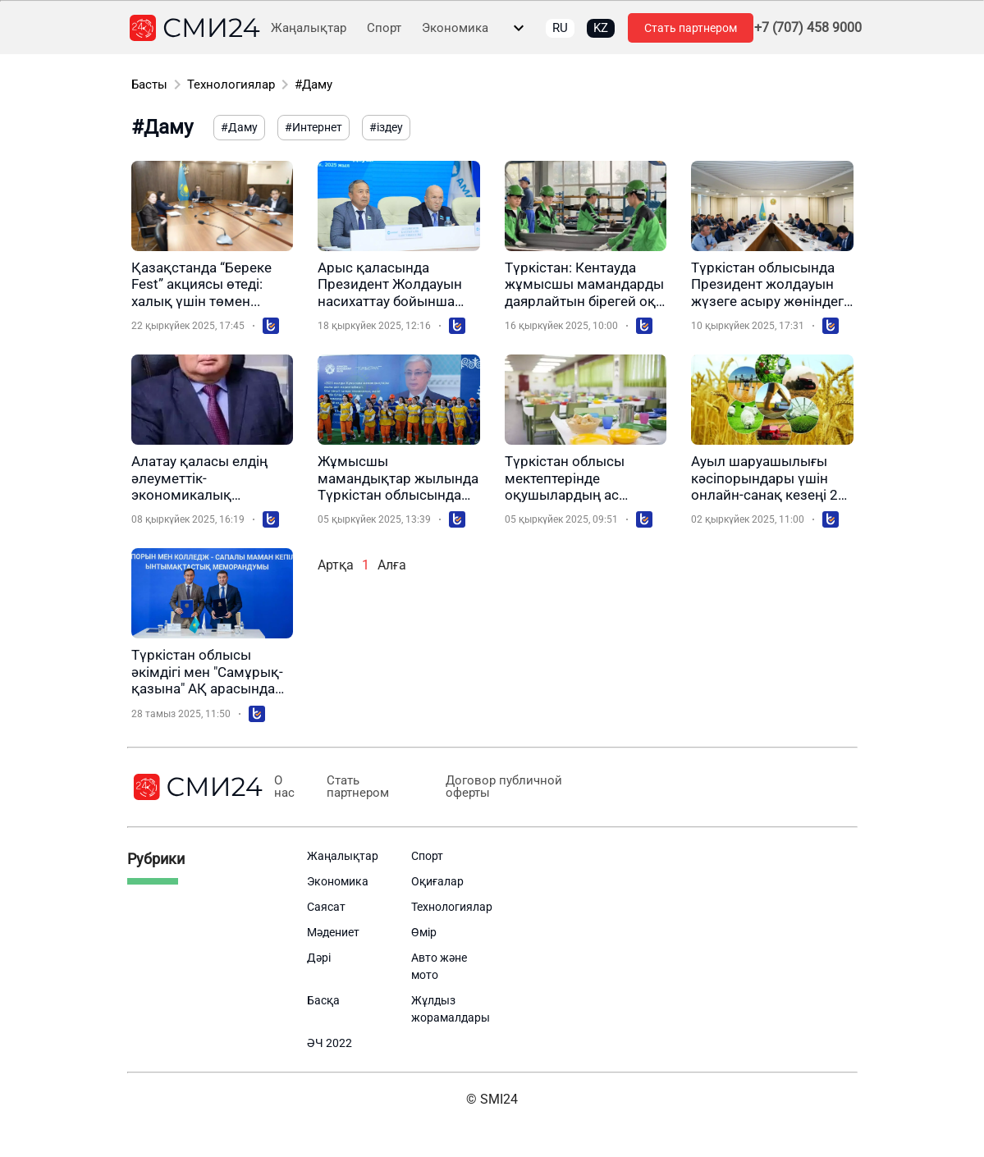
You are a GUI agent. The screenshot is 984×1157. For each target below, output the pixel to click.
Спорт (384, 28)
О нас (284, 787)
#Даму (313, 84)
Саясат (326, 906)
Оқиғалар (437, 881)
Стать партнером (690, 27)
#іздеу (386, 127)
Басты (149, 84)
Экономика (455, 28)
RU (560, 28)
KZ (600, 28)
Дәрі (319, 957)
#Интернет (313, 127)
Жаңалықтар (308, 28)
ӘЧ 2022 (329, 1043)
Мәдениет (333, 932)
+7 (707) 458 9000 (808, 27)
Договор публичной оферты (503, 787)
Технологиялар (231, 84)
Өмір (424, 932)
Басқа (323, 1000)
